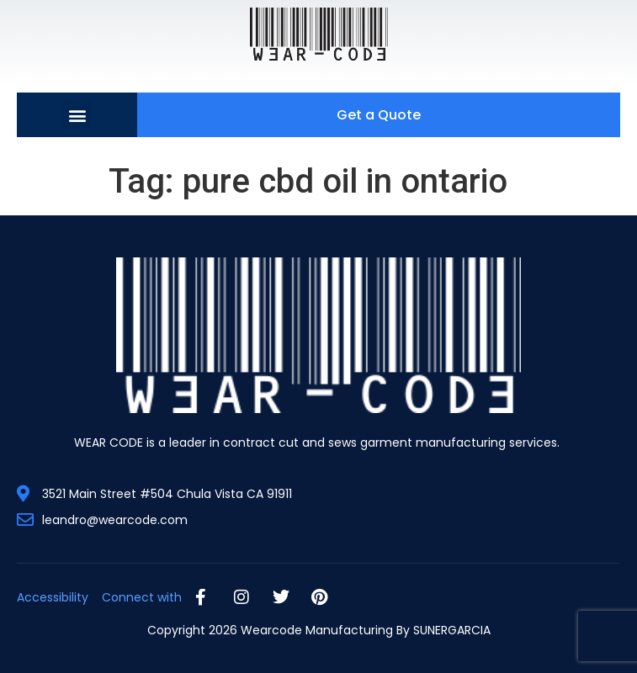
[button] (77, 115)
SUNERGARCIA (452, 630)
